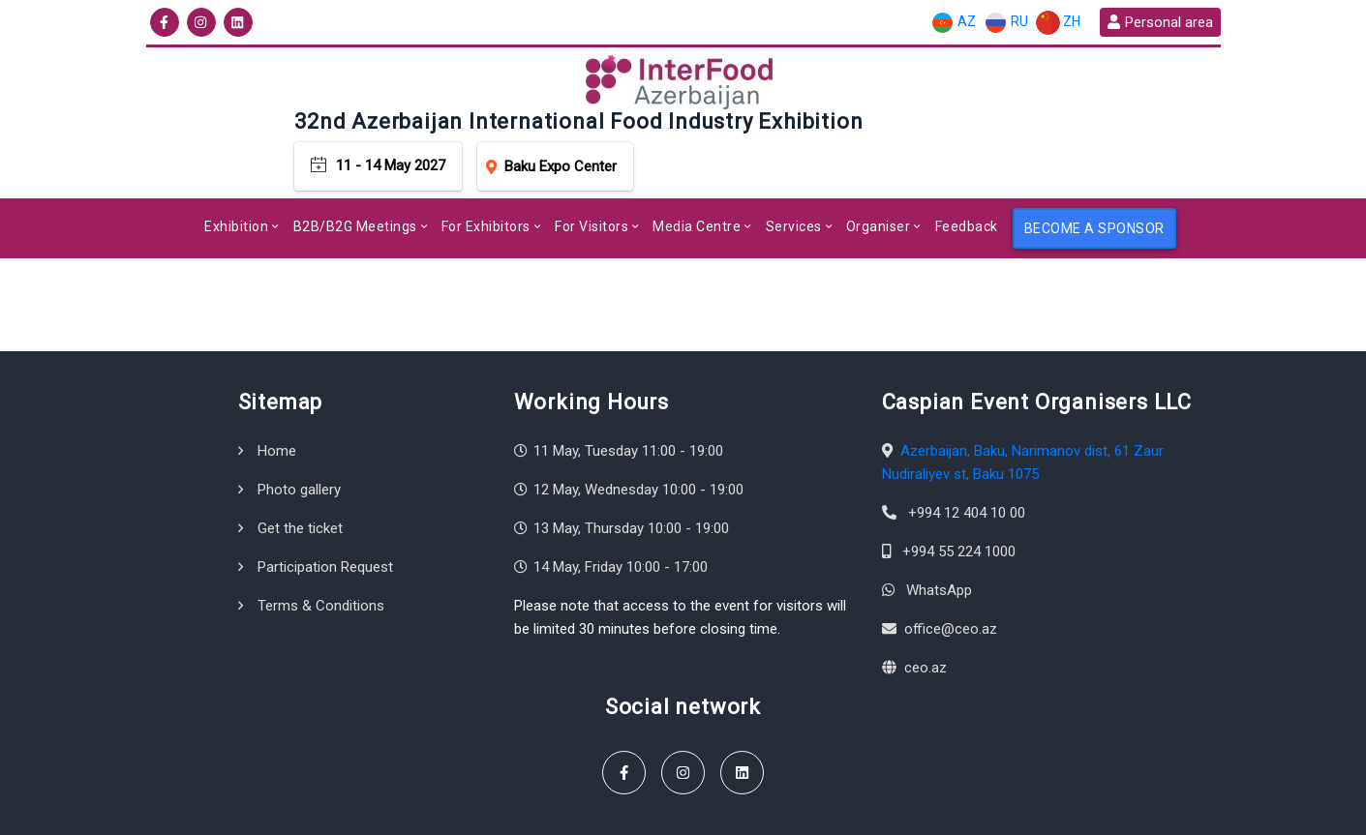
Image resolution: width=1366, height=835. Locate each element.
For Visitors (591, 172)
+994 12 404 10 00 (966, 458)
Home (277, 396)
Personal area (1160, 22)
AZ (953, 23)
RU (1006, 23)
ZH (1058, 23)
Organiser (878, 172)
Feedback (966, 172)
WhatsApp (939, 536)
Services (794, 172)
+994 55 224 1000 (959, 497)
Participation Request (325, 513)
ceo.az (925, 613)
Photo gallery (299, 435)
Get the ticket (300, 474)
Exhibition (236, 172)
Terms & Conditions (321, 551)
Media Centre (697, 172)
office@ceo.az (950, 574)
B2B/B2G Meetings (355, 172)
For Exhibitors (486, 172)
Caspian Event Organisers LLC (311, 810)
